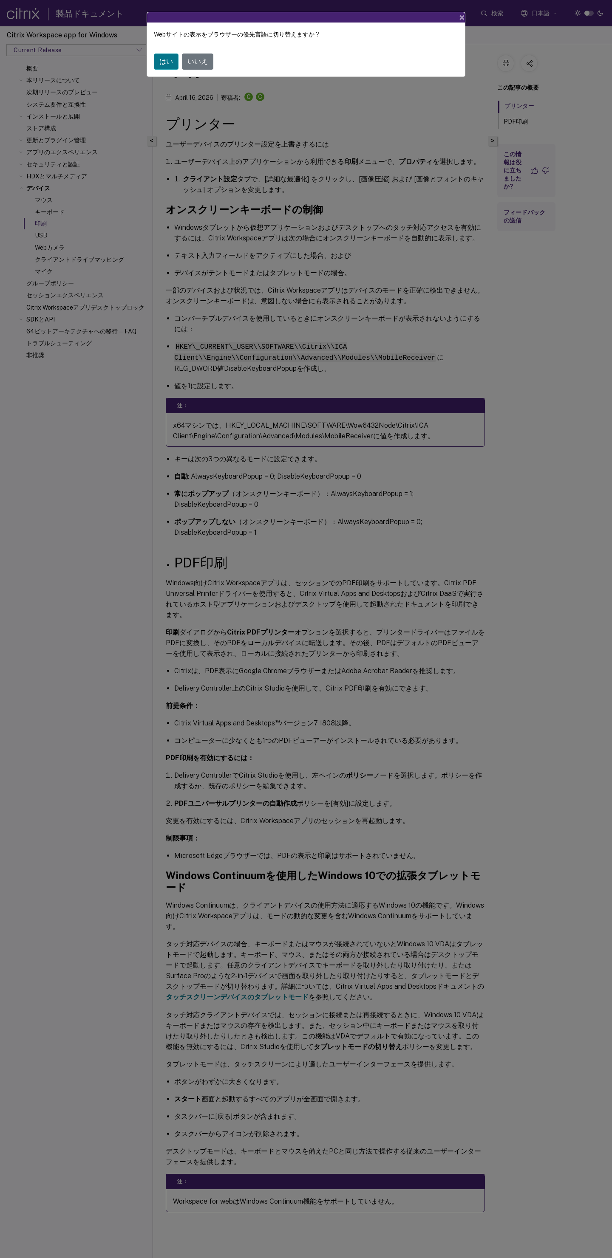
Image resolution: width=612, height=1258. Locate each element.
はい (166, 61)
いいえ (197, 61)
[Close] (462, 17)
